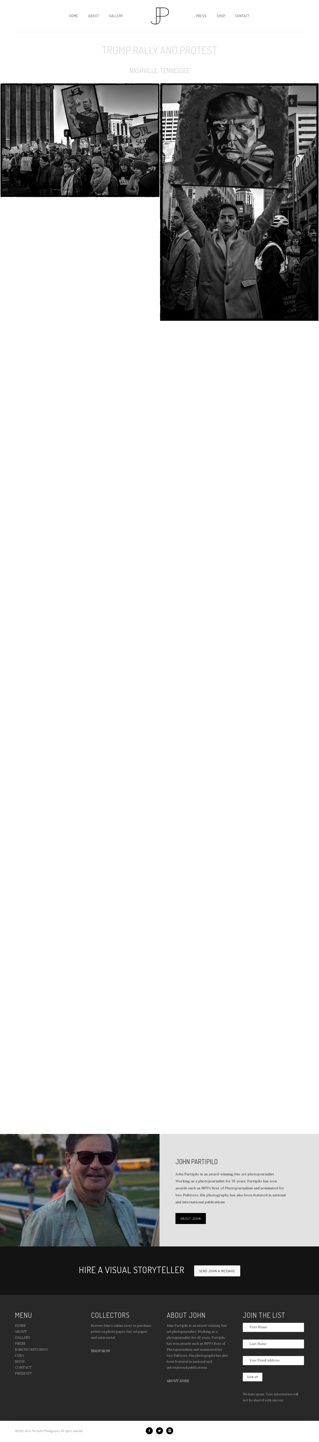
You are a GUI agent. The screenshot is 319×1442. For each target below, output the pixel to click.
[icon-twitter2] (160, 1430)
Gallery (116, 16)
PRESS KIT (23, 1373)
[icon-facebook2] (150, 1430)
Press (201, 16)
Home (73, 16)
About (93, 16)
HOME (20, 1326)
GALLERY (22, 1337)
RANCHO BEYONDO (31, 1349)
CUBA (19, 1355)
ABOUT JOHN (190, 1218)
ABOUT (21, 1332)
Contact (242, 16)
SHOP (20, 1361)
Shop (221, 16)
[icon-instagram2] (169, 1430)
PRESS (20, 1343)
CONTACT (23, 1367)
